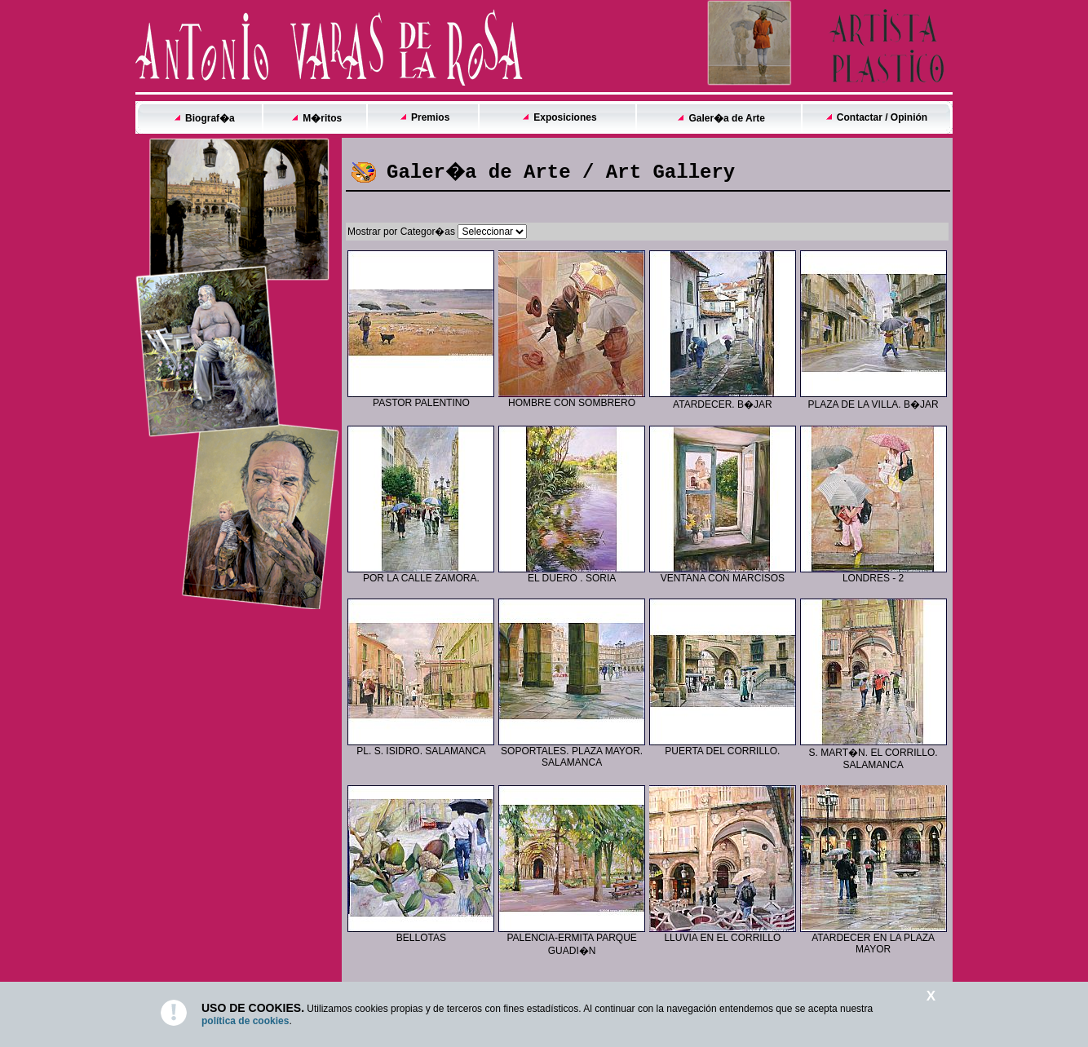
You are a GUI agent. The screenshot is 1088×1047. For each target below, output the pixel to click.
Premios (430, 117)
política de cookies (245, 1021)
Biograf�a (210, 118)
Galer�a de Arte (726, 118)
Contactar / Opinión (882, 117)
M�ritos (322, 118)
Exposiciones (564, 117)
